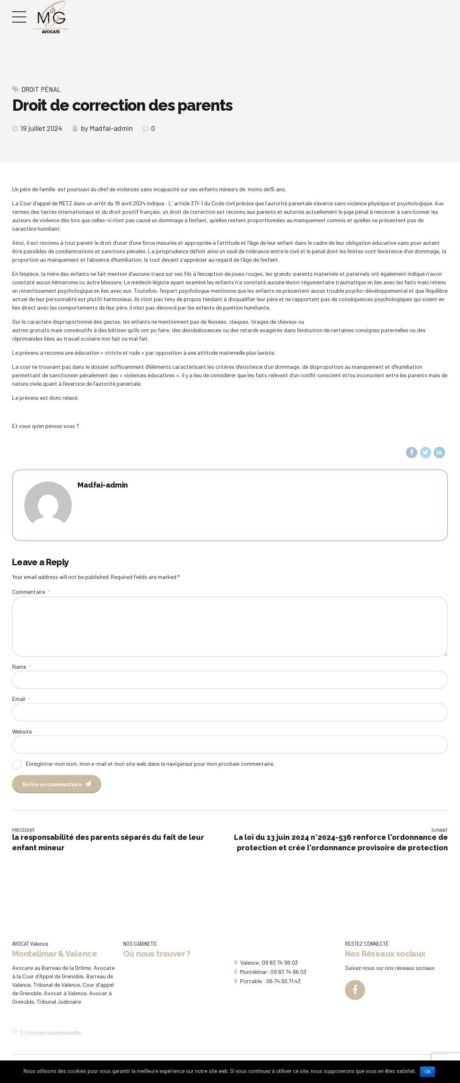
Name (21, 666)
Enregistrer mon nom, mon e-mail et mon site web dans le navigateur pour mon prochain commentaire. (150, 763)
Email (21, 698)
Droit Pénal (41, 89)
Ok (427, 1072)
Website (22, 731)
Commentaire (31, 591)
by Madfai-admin (107, 128)
